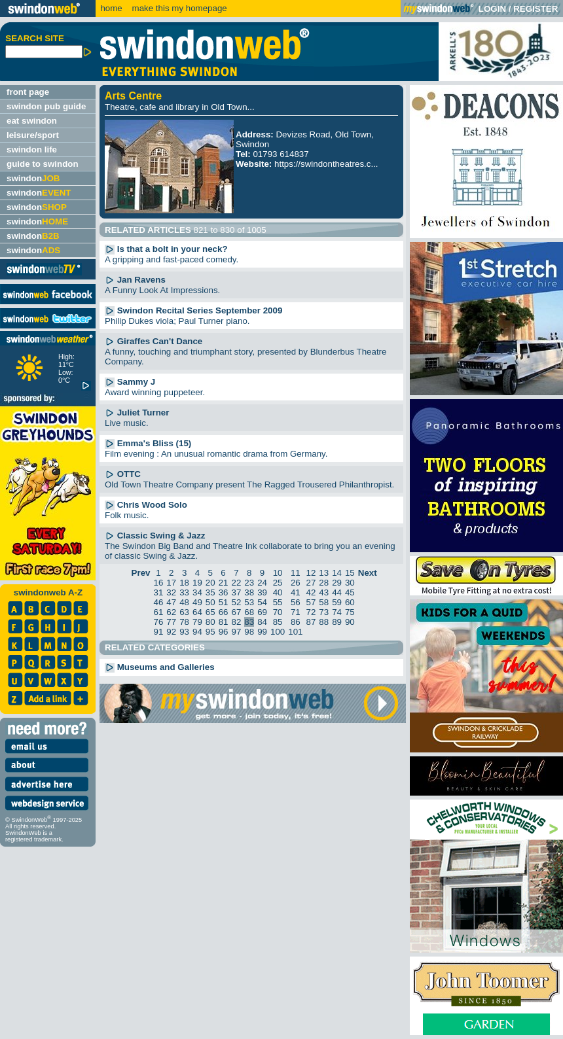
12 (311, 573)
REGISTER (535, 9)
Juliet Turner (137, 412)
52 (236, 602)
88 (324, 622)
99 (262, 632)
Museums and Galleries (160, 667)
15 (350, 573)
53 (249, 602)
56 (295, 602)
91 (159, 632)
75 (350, 612)
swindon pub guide (46, 106)
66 (223, 612)
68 (249, 612)
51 (223, 602)
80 (210, 622)
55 (278, 602)
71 (295, 612)
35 (210, 592)
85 (278, 622)
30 (350, 583)
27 (311, 583)
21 (223, 583)
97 (236, 632)
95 (210, 632)
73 (324, 612)
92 (171, 632)
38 (249, 592)
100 (277, 632)
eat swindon (32, 121)
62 (171, 612)
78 (184, 622)
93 (184, 632)
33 (184, 592)
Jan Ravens (135, 280)
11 (295, 573)
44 (337, 592)
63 (184, 612)
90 (350, 622)
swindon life (32, 149)
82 (236, 622)
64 (197, 612)
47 (171, 602)
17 (171, 583)
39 (262, 592)
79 (197, 622)
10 (278, 573)
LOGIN (492, 9)
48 (184, 602)
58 (324, 602)
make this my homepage (178, 8)
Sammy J (130, 382)
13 (324, 573)
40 (278, 592)
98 (249, 632)
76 (159, 622)
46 (159, 602)
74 (337, 612)
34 (197, 592)
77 (171, 622)
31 (159, 592)
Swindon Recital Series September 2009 (193, 310)
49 (197, 602)
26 (295, 583)
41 (295, 592)
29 (337, 583)
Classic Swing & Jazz (155, 535)
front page (28, 92)
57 (311, 602)
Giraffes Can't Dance (153, 341)
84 (262, 622)
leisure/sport (33, 135)
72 (311, 612)
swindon (33, 178)
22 (236, 583)
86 (295, 622)
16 (159, 583)
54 (262, 602)
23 (249, 583)
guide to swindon (43, 164)
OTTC (123, 474)
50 (210, 602)
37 (236, 592)
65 (210, 612)
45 (350, 592)
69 (262, 612)
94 (197, 632)
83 (249, 622)
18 (184, 583)
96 (223, 632)
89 (337, 622)
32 (171, 592)
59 (337, 602)
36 (223, 592)
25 (278, 583)
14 (337, 573)
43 (324, 592)
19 (197, 583)
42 (311, 592)
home (111, 8)
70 (278, 612)
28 (324, 583)
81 (223, 622)
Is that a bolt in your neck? (166, 249)
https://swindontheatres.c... (326, 164)
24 (262, 583)
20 (210, 583)
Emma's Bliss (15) (148, 443)
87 (311, 622)
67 (236, 612)
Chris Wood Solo (146, 505)
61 (159, 612)
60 (350, 602)
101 (295, 632)
